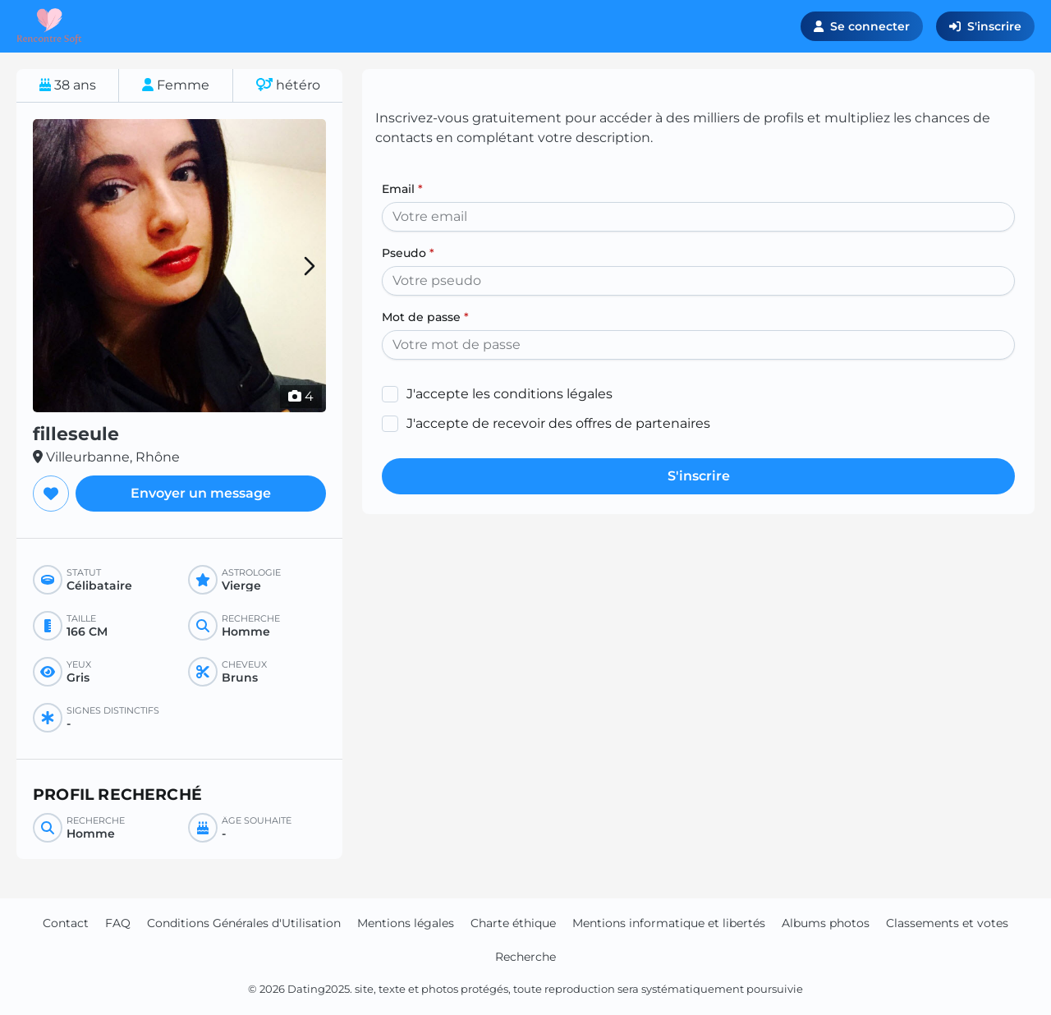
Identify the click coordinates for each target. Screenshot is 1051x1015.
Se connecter (862, 26)
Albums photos (826, 923)
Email (402, 189)
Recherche (525, 956)
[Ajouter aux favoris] (51, 493)
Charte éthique (513, 923)
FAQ (118, 923)
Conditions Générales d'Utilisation (244, 923)
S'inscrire (985, 26)
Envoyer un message (201, 493)
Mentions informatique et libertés (668, 923)
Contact (66, 923)
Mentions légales (405, 923)
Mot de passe (425, 317)
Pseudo (408, 253)
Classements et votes (947, 923)
